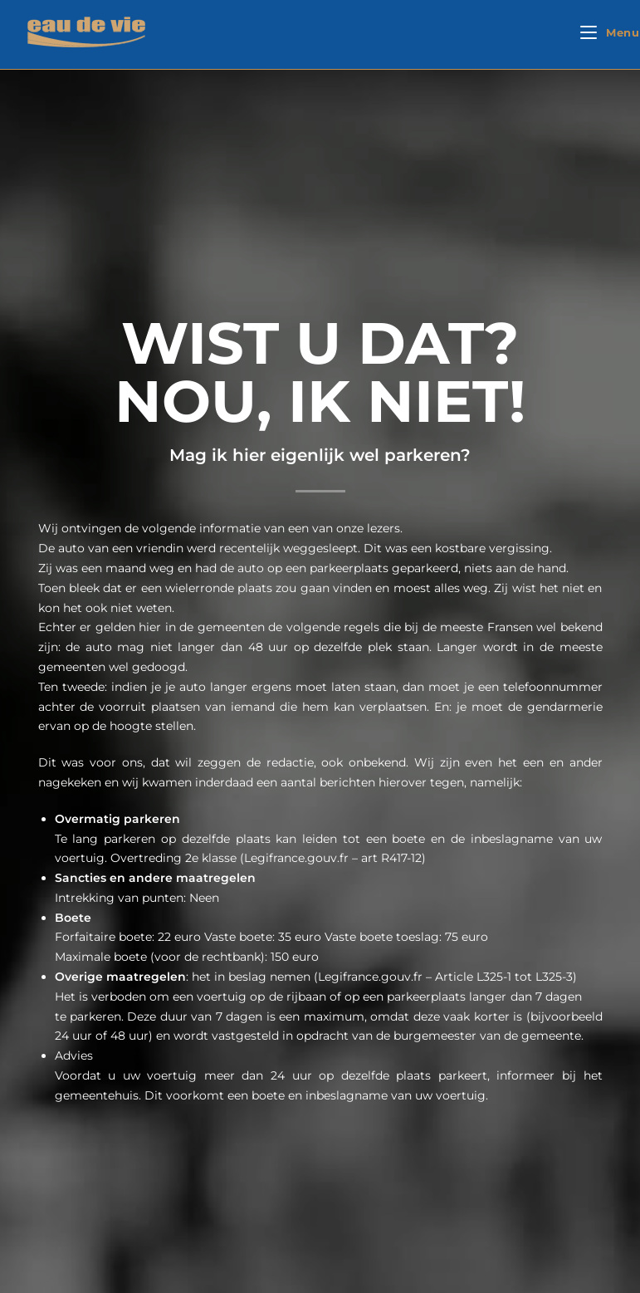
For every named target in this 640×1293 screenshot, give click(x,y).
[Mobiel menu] (610, 32)
